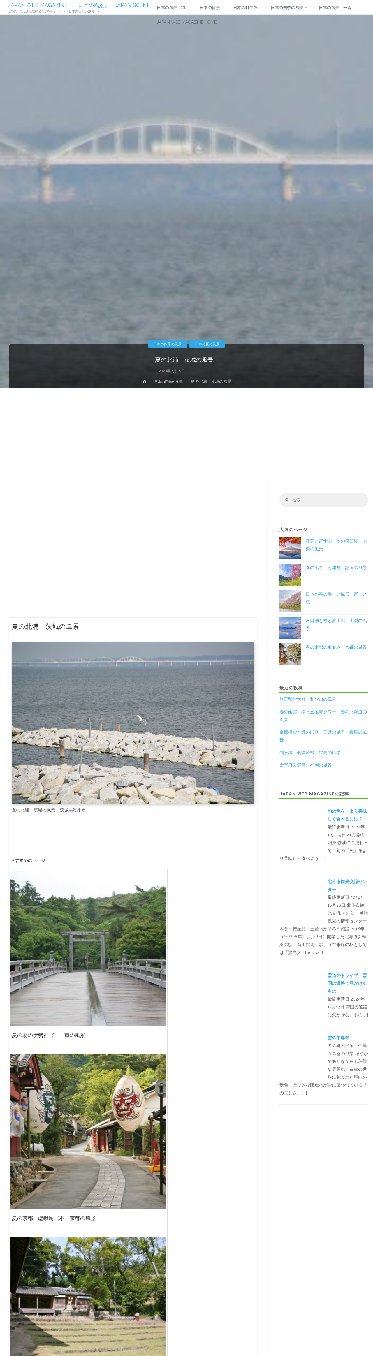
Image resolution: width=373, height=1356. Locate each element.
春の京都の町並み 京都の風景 (336, 648)
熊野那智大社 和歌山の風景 (307, 700)
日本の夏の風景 (210, 343)
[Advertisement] (186, 431)
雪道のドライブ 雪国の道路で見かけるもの (347, 984)
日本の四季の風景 (165, 343)
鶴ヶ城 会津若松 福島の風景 (310, 753)
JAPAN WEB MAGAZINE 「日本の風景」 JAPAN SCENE (80, 5)
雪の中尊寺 (338, 1038)
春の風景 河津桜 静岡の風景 (336, 568)
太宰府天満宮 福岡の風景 (305, 766)
